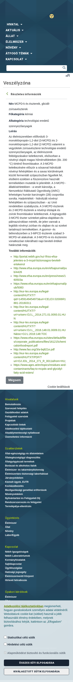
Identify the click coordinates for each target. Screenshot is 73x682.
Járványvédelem (14, 478)
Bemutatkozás (13, 404)
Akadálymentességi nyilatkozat (22, 432)
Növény (9, 531)
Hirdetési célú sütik (18, 644)
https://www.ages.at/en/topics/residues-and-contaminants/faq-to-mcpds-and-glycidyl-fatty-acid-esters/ (40, 368)
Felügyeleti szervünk (16, 416)
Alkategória (16, 120)
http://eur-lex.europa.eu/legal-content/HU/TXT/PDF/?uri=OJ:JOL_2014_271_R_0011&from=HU (39, 357)
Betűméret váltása (67, 75)
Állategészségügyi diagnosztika (22, 457)
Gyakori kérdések (16, 591)
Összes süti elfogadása (36, 662)
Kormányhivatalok (15, 560)
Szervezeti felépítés (16, 408)
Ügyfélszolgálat (13, 568)
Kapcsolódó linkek (15, 424)
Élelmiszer (11, 523)
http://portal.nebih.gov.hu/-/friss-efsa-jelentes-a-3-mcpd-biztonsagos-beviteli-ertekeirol (37, 260)
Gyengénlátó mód (53, 16)
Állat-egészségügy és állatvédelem (24, 453)
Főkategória (16, 114)
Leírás (13, 131)
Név (11, 103)
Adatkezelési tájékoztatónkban (23, 606)
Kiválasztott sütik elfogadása (36, 671)
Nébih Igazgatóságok (16, 551)
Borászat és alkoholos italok (20, 465)
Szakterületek (13, 448)
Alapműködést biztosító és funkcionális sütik (35, 653)
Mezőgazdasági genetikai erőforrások (26, 490)
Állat (7, 527)
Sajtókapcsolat (13, 564)
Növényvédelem (14, 494)
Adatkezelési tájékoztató (18, 428)
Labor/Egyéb (12, 535)
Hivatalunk (11, 399)
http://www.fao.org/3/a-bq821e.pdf (34, 349)
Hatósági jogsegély (15, 572)
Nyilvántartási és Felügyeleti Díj (22, 498)
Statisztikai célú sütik (19, 637)
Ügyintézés (12, 517)
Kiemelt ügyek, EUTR (17, 482)
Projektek (10, 420)
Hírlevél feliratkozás (16, 580)
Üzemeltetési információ (18, 437)
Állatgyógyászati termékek (19, 461)
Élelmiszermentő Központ (19, 576)
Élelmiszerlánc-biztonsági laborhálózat (26, 473)
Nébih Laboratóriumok (17, 555)
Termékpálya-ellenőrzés (18, 506)
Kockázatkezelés (14, 486)
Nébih (18, 6)
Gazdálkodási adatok (16, 412)
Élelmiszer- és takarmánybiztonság (24, 469)
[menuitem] (36, 24)
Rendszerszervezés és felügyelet (23, 502)
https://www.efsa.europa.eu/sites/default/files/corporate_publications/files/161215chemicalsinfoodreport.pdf (40, 341)
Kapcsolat (11, 546)
